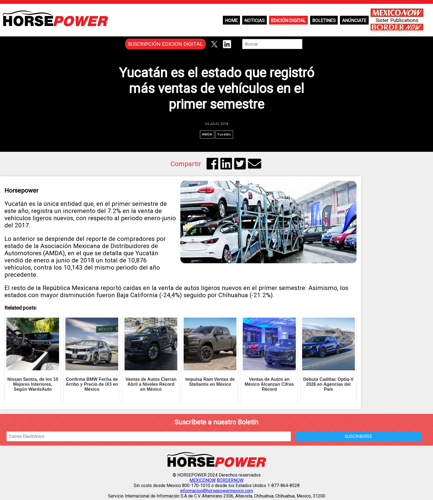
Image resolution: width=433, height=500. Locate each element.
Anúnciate (354, 20)
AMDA (206, 135)
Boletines (324, 20)
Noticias (254, 20)
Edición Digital (288, 20)
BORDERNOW (230, 481)
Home (231, 20)
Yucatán (225, 135)
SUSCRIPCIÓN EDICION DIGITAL (165, 44)
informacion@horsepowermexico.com (216, 492)
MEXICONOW (202, 481)
